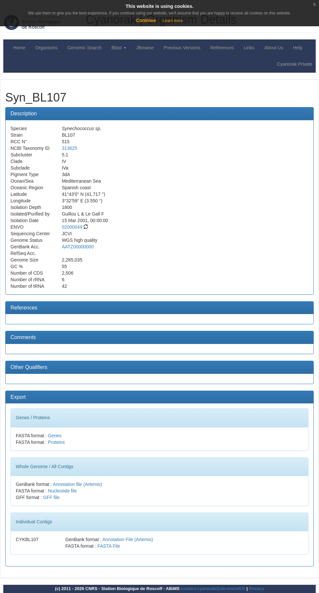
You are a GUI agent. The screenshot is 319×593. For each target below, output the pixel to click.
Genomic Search (84, 47)
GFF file (51, 497)
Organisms (46, 47)
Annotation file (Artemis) (77, 484)
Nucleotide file (62, 490)
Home (19, 47)
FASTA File (109, 546)
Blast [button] (118, 47)
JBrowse (145, 47)
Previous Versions (182, 47)
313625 (69, 148)
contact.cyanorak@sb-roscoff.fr (213, 588)
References (222, 47)
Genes (54, 435)
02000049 (72, 227)
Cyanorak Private (294, 64)
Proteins (56, 442)
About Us (273, 47)
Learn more (173, 20)
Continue (146, 20)
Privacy (256, 588)
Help (298, 47)
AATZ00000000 (78, 246)
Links (249, 47)
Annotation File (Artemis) (128, 539)
